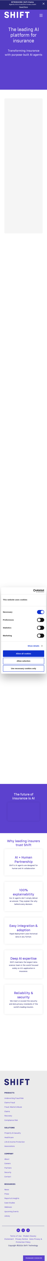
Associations (9, 1146)
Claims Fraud (9, 1103)
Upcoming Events (11, 1212)
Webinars (8, 1207)
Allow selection (23, 661)
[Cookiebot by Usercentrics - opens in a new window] (33, 591)
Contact (7, 1177)
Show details (33, 646)
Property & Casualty (12, 1133)
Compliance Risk (11, 1120)
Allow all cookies (23, 654)
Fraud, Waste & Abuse (13, 1107)
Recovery (8, 1116)
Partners (8, 1168)
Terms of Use (16, 1236)
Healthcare (9, 1137)
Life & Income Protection (14, 1142)
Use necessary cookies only (23, 668)
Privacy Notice (21, 1239)
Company (8, 1154)
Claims (7, 1111)
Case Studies (9, 1203)
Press (6, 1194)
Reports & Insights (11, 1198)
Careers (7, 1163)
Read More (23, 7)
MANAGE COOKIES (34, 1258)
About (6, 1159)
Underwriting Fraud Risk (14, 1098)
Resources (9, 1184)
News (6, 1190)
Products (9, 1093)
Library (7, 1216)
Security (7, 1172)
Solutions (9, 1128)
